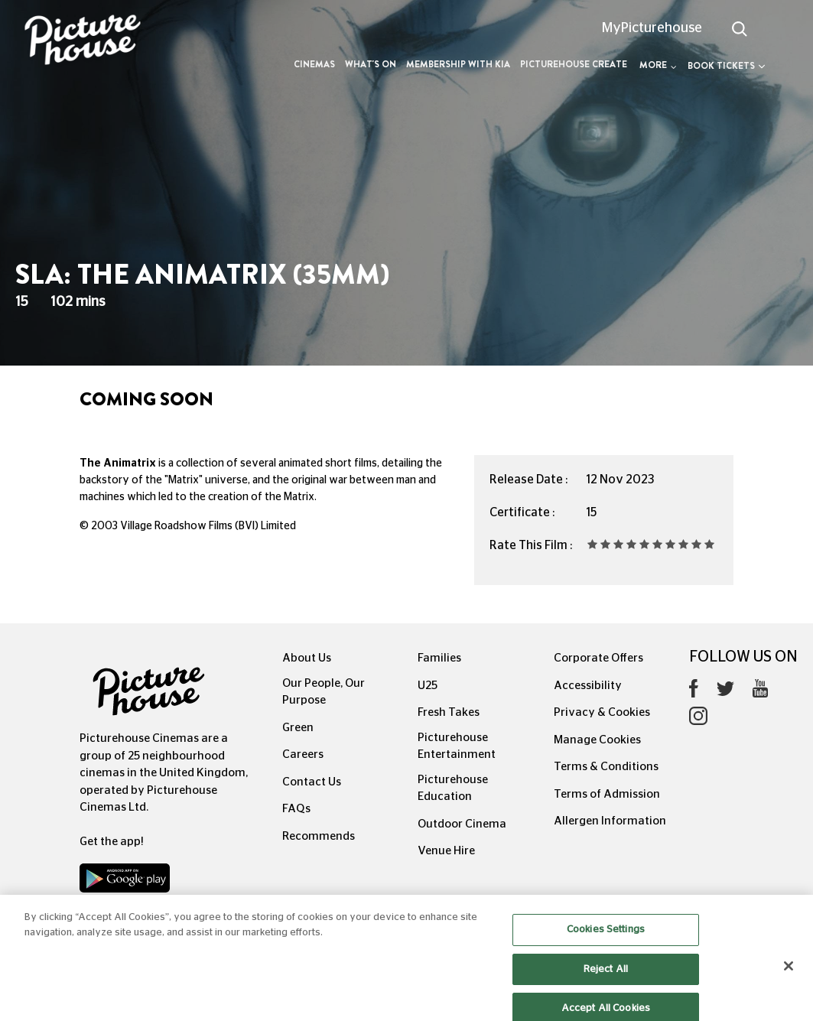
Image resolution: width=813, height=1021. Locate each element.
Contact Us (311, 782)
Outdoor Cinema (462, 824)
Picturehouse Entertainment (457, 746)
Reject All (606, 978)
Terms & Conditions (606, 766)
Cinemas (314, 64)
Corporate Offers (598, 658)
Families (439, 658)
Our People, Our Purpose (323, 692)
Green (298, 727)
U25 (427, 685)
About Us (306, 658)
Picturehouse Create (573, 64)
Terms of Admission (607, 794)
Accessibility (588, 685)
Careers (303, 754)
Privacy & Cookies (602, 712)
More (658, 65)
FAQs (296, 809)
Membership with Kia (458, 64)
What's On (370, 64)
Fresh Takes (449, 712)
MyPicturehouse (652, 28)
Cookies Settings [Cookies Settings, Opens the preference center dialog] (606, 939)
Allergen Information (610, 821)
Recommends (318, 836)
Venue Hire (446, 851)
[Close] (788, 975)
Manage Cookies (597, 740)
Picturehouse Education (453, 788)
